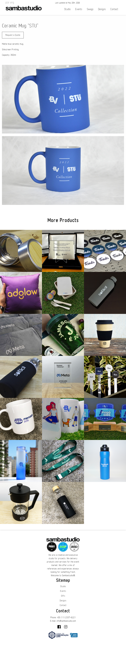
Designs (102, 9)
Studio (67, 9)
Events (78, 9)
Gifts (63, 596)
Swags (90, 9)
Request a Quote (12, 35)
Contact (114, 9)
